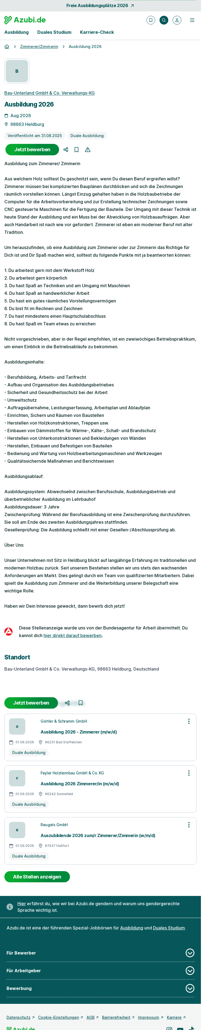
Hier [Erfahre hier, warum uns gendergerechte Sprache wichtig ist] (21, 903)
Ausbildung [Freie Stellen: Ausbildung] (131, 928)
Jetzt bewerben (32, 149)
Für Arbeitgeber (100, 970)
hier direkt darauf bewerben (73, 635)
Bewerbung (100, 988)
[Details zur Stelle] (100, 375)
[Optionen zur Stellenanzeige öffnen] (188, 721)
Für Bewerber (100, 953)
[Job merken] (76, 149)
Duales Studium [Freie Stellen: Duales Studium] (169, 928)
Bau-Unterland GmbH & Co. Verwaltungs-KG (49, 93)
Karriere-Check (97, 32)
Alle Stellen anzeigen (37, 877)
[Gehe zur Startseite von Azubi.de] (25, 20)
